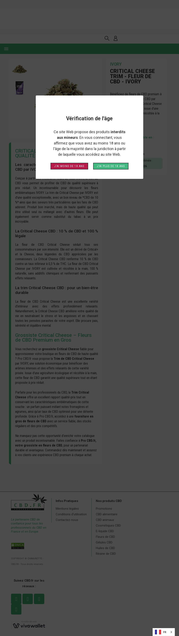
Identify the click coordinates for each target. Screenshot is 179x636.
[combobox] (164, 632)
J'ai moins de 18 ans (69, 166)
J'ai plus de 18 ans (111, 166)
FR (160, 632)
